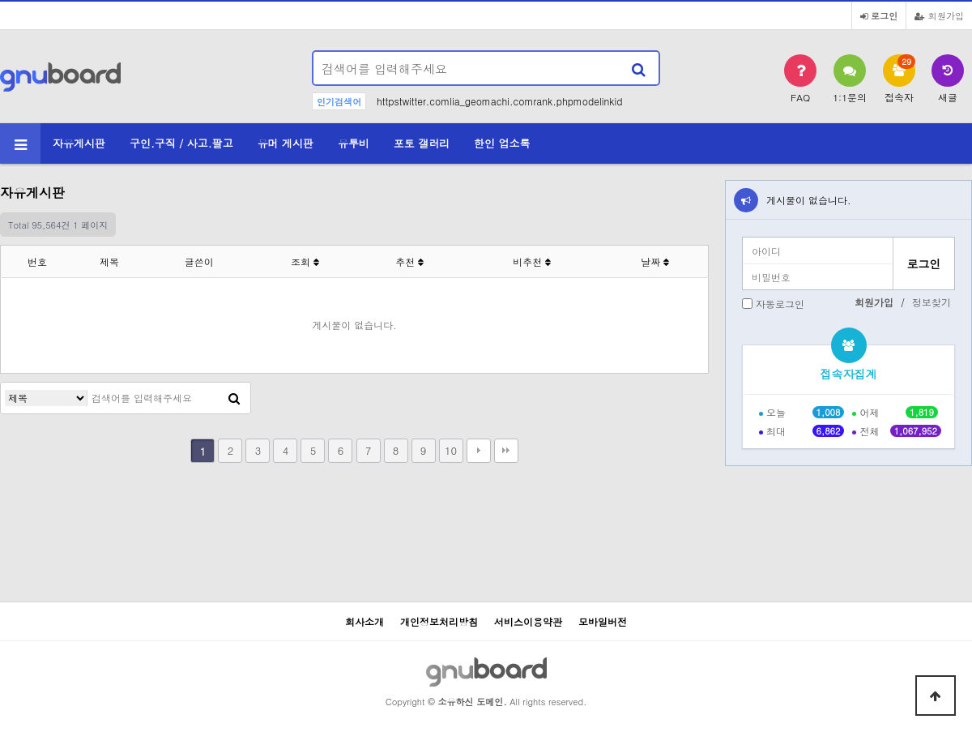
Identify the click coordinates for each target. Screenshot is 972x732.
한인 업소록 (502, 143)
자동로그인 (780, 303)
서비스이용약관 (528, 621)
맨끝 (506, 451)
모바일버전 (602, 621)
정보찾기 (931, 302)
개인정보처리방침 (439, 621)
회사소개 (364, 621)
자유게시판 (79, 143)
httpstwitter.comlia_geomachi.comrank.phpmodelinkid (499, 101)
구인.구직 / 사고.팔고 (181, 143)
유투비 (353, 143)
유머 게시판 (285, 143)
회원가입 (939, 15)
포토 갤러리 (422, 143)
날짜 (655, 261)
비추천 (532, 261)
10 (451, 450)
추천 (409, 261)
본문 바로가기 (0, 0)
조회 (305, 261)
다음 (479, 451)
